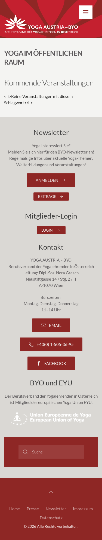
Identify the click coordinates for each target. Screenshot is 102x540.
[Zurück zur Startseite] (41, 24)
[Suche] (51, 452)
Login (51, 230)
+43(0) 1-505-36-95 (51, 344)
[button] (85, 12)
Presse (33, 508)
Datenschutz (51, 517)
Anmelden (51, 180)
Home (14, 508)
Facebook (51, 363)
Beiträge (51, 196)
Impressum (83, 508)
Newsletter (56, 508)
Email (51, 325)
